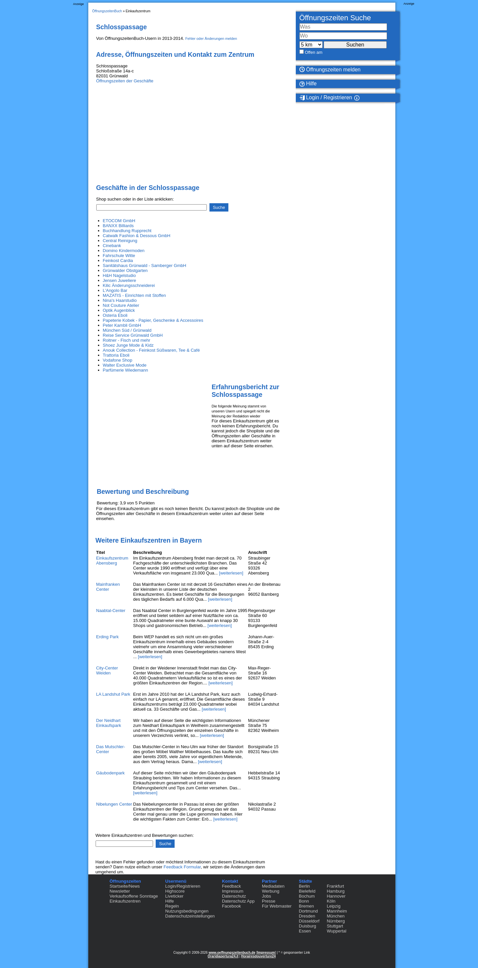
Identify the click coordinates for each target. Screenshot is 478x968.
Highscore (175, 891)
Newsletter (120, 891)
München (335, 916)
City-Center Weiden (107, 670)
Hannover (336, 896)
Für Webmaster (276, 906)
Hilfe (308, 84)
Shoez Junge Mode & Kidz (128, 345)
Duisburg (307, 926)
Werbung (270, 891)
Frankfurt (335, 886)
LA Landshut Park (113, 694)
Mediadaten (273, 886)
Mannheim (337, 911)
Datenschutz (234, 896)
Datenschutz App (238, 901)
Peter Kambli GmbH (122, 325)
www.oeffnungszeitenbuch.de (231, 952)
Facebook (231, 906)
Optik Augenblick (119, 310)
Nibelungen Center (114, 804)
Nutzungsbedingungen (186, 911)
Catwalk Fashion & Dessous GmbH (137, 235)
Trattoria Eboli (116, 355)
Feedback (231, 886)
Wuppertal (336, 930)
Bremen (306, 906)
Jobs (266, 896)
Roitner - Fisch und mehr (126, 340)
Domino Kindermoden (124, 250)
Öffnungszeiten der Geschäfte (124, 80)
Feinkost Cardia (118, 260)
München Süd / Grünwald (127, 330)
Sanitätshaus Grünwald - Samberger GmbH (144, 265)
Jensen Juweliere (119, 280)
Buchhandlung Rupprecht (127, 230)
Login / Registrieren (325, 98)
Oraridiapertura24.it (223, 956)
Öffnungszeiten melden (330, 69)
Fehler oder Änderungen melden (211, 39)
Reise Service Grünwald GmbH (133, 335)
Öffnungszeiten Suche (335, 18)
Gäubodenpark (110, 772)
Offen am (313, 52)
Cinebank (112, 245)
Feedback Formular (182, 866)
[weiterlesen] (231, 573)
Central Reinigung (120, 240)
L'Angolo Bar (115, 290)
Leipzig (333, 906)
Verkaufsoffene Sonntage (134, 896)
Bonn (304, 901)
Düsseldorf (309, 921)
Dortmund (308, 911)
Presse (268, 901)
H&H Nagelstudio (119, 275)
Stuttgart (335, 926)
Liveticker (174, 896)
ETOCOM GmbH (119, 220)
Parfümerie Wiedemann (125, 370)
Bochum (307, 896)
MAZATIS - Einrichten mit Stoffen (134, 295)
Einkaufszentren (125, 901)
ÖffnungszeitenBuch (107, 11)
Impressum (232, 891)
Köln (331, 901)
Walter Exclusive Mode (125, 365)
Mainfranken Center (108, 587)
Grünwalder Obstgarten (125, 270)
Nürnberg (336, 921)
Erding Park (107, 636)
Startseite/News (125, 886)
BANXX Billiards (118, 225)
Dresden (307, 916)
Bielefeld (307, 891)
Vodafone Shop (117, 360)
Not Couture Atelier (121, 305)
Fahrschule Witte (119, 255)
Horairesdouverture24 (258, 956)
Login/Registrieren (182, 886)
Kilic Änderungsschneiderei (129, 285)
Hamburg (335, 891)
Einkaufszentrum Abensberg (112, 561)
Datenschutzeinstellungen (190, 916)
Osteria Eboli (115, 315)
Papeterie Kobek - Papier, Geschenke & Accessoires (153, 320)
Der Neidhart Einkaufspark (108, 723)
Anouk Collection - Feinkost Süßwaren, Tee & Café (151, 350)
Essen (305, 930)
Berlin (304, 886)
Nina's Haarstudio (120, 300)
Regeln (172, 906)
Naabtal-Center (110, 610)
